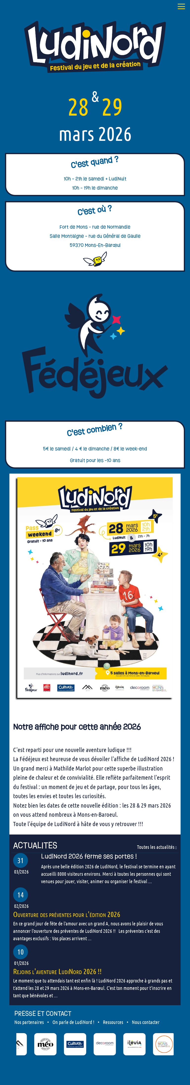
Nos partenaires (29, 1022)
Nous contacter (146, 1022)
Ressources (113, 1022)
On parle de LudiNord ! (73, 1022)
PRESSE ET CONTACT (42, 1013)
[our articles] (95, 845)
